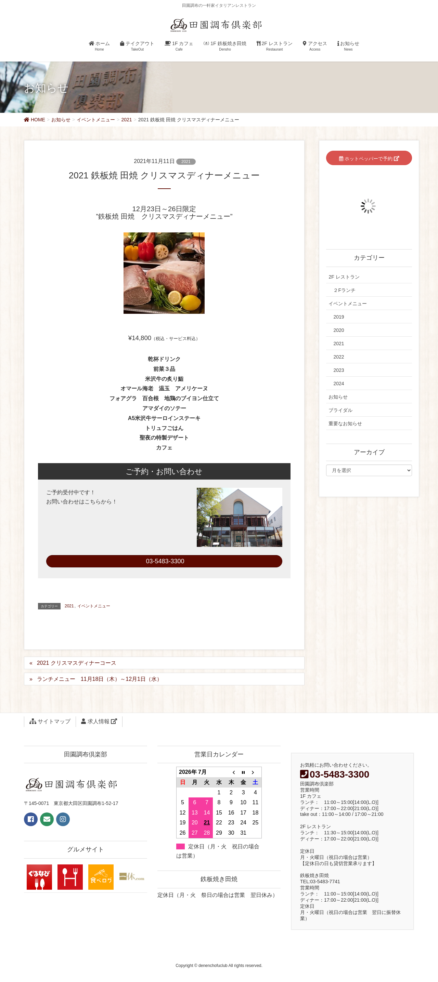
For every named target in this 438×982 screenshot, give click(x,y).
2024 (338, 383)
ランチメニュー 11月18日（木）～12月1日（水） (99, 679)
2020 (338, 330)
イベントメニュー (93, 606)
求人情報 (99, 721)
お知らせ (338, 397)
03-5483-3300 (164, 561)
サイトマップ (49, 721)
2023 (338, 370)
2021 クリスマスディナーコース (76, 663)
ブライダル (340, 410)
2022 (338, 357)
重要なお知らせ (345, 423)
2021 (186, 161)
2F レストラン (343, 277)
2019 (338, 317)
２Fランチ (344, 290)
